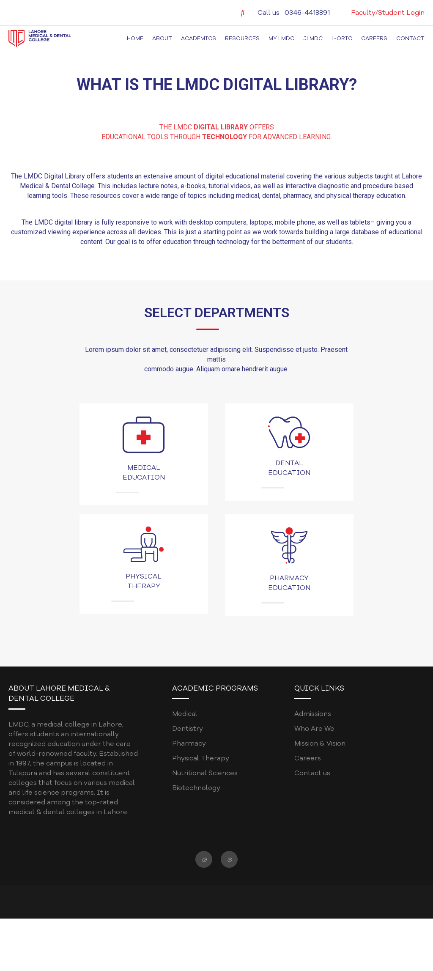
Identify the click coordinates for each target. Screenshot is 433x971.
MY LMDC (281, 38)
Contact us (312, 773)
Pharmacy (189, 743)
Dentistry (187, 728)
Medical (184, 714)
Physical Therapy (200, 758)
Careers (374, 38)
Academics (198, 38)
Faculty (363, 12)
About (162, 38)
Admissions (312, 714)
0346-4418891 (307, 12)
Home (135, 38)
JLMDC (313, 38)
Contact (410, 38)
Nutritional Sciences (205, 773)
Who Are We (314, 728)
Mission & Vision (319, 743)
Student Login (401, 12)
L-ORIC (342, 38)
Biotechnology (196, 788)
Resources (242, 38)
